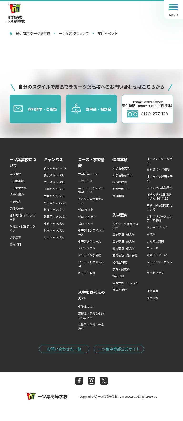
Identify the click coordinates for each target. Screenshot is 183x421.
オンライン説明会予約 (160, 178)
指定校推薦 (119, 182)
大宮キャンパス (54, 196)
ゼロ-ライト (85, 210)
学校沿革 (15, 237)
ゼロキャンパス (54, 237)
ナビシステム (86, 248)
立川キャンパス (54, 182)
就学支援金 (119, 290)
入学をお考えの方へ (91, 295)
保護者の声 (17, 208)
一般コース (85, 181)
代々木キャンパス (55, 168)
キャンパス (53, 159)
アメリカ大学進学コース (91, 201)
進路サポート (121, 189)
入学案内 (120, 215)
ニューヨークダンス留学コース (91, 190)
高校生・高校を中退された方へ (91, 315)
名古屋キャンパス (55, 203)
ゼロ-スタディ (87, 216)
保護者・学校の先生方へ (91, 326)
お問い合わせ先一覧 (64, 349)
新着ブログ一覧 (157, 255)
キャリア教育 (86, 273)
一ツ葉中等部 (18, 188)
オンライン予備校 (89, 255)
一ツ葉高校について (71, 33)
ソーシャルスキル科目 (91, 264)
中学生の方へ (86, 306)
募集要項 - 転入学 (123, 241)
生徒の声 (15, 201)
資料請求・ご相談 (158, 170)
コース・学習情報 (91, 162)
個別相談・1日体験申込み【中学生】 (159, 196)
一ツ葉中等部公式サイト (119, 349)
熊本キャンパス (54, 230)
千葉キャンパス (54, 189)
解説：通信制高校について (160, 207)
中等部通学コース (89, 241)
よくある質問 (155, 241)
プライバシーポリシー (160, 264)
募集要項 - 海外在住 (125, 255)
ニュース (152, 248)
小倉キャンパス (54, 223)
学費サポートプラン (125, 283)
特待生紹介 (17, 195)
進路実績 (120, 159)
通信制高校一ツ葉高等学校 (15, 13)
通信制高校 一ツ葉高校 (30, 33)
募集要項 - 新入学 (123, 235)
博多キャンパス (54, 210)
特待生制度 (119, 262)
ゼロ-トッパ (85, 223)
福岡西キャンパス (55, 216)
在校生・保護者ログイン (22, 228)
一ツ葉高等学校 (47, 396)
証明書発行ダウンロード (22, 217)
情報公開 (15, 244)
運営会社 (152, 291)
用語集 (151, 234)
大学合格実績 (121, 168)
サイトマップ (155, 273)
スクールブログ (157, 227)
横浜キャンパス (54, 175)
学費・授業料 (121, 269)
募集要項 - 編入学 (123, 248)
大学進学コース (88, 174)
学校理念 (15, 174)
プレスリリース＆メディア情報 (159, 218)
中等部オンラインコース (91, 232)
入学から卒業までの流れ (125, 226)
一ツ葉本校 (17, 181)
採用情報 (152, 298)
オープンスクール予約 (159, 161)
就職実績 (118, 196)
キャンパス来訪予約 (160, 187)
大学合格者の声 (122, 175)
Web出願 (118, 276)
